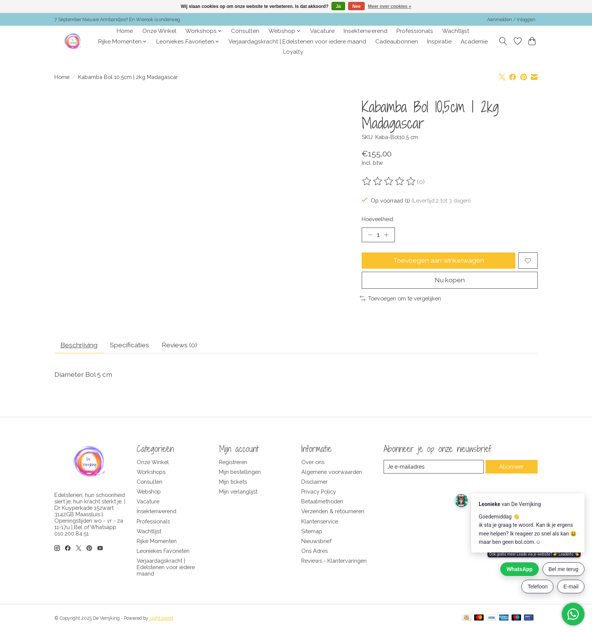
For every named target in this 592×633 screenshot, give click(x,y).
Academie (474, 41)
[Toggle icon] (503, 41)
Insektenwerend (365, 31)
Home (125, 31)
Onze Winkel (159, 31)
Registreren (233, 463)
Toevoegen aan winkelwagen (438, 261)
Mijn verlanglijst (238, 492)
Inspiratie (439, 41)
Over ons (312, 463)
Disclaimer (314, 482)
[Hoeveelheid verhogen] (386, 234)
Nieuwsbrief (316, 542)
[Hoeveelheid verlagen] (370, 234)
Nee (356, 6)
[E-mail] (434, 467)
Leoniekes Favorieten (163, 551)
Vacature (322, 31)
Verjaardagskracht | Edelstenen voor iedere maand (297, 41)
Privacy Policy (318, 492)
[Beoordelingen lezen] (389, 181)
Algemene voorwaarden (331, 472)
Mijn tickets (233, 482)
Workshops (151, 472)
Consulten (245, 31)
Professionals (414, 31)
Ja (338, 6)
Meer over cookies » (390, 6)
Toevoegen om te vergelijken (400, 299)
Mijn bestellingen (240, 472)
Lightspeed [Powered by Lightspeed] (161, 619)
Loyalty (293, 51)
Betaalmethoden (322, 502)
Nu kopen (449, 281)
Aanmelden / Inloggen (511, 19)
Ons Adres (314, 551)
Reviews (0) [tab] (183, 346)
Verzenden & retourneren (332, 512)
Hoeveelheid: (378, 219)
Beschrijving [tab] (80, 346)
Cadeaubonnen (396, 41)
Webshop (149, 492)
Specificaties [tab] (132, 346)
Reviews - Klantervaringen (334, 561)
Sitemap (311, 532)
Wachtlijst (455, 31)
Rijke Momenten (157, 542)
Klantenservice (319, 522)
